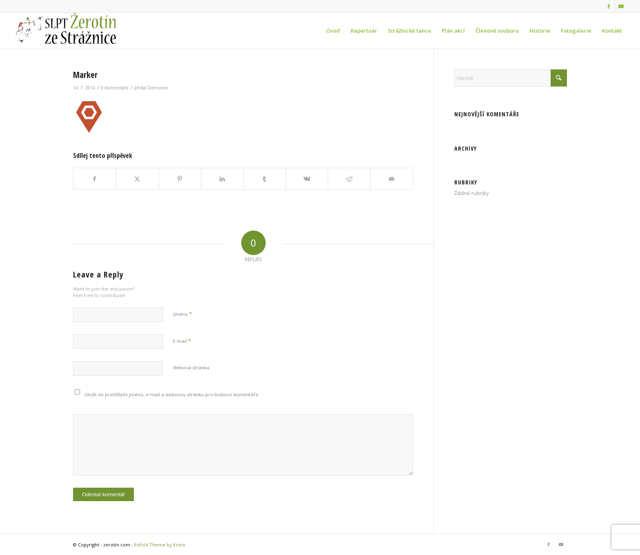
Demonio (158, 88)
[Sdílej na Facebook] (94, 178)
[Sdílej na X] (137, 178)
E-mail (182, 340)
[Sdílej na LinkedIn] (222, 178)
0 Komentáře (115, 88)
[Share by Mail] (392, 178)
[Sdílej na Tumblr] (265, 178)
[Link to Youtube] (621, 6)
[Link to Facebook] (609, 6)
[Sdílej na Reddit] (349, 178)
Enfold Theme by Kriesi (159, 545)
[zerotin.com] (74, 31)
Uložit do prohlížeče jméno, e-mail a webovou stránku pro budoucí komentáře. (172, 394)
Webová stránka (191, 367)
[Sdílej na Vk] (307, 178)
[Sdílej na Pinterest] (180, 178)
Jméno (182, 313)
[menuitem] (333, 31)
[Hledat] (510, 78)
